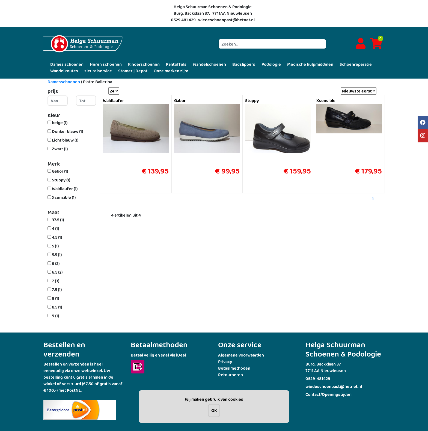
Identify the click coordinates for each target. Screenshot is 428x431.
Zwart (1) (60, 149)
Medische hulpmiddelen (310, 64)
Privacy (225, 361)
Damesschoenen (63, 82)
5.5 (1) (57, 255)
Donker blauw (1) (67, 131)
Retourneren (230, 375)
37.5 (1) (58, 220)
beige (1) (59, 122)
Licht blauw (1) (65, 140)
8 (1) (55, 298)
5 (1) (55, 246)
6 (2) (56, 263)
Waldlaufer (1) (65, 188)
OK (214, 410)
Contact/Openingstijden (328, 394)
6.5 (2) (57, 272)
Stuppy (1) (61, 180)
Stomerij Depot (132, 71)
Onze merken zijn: (171, 71)
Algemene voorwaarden (241, 355)
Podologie (271, 64)
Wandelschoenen (209, 64)
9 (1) (55, 316)
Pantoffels (176, 64)
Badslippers (243, 64)
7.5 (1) (57, 289)
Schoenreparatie (356, 64)
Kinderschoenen (144, 64)
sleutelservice (98, 71)
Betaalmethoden (234, 368)
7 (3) (55, 281)
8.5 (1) (57, 307)
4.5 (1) (57, 237)
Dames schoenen (67, 64)
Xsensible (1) (64, 197)
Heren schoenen (106, 64)
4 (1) (55, 228)
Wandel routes (64, 71)
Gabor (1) (60, 171)
